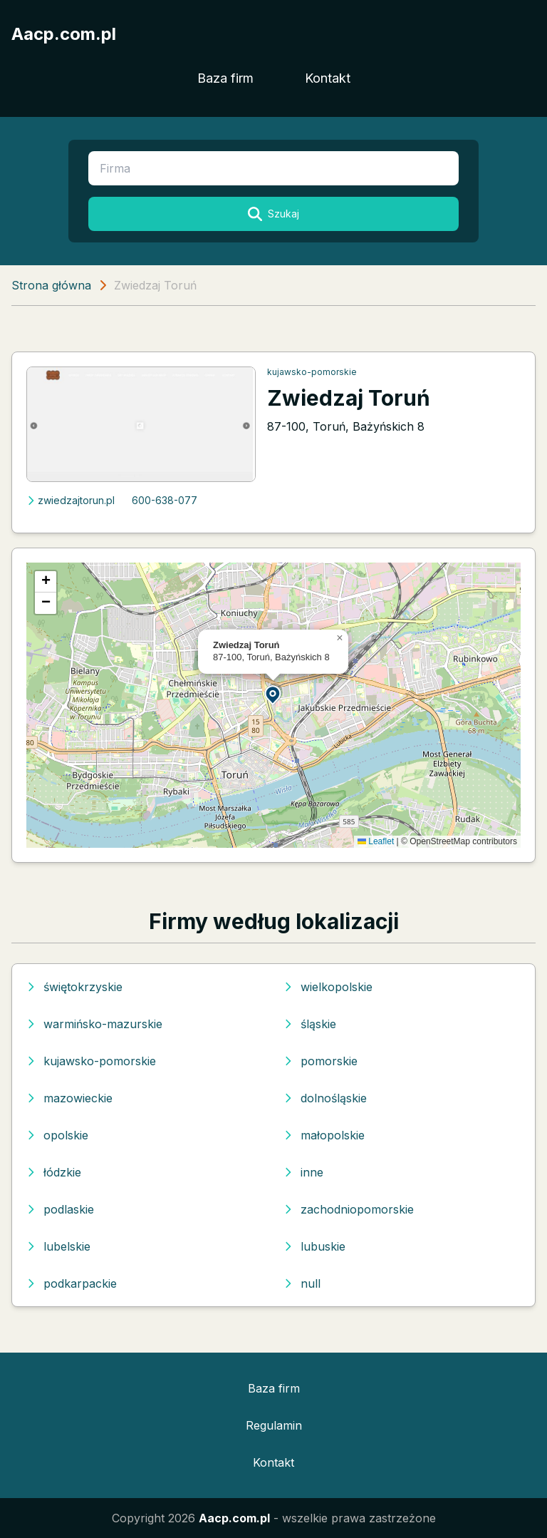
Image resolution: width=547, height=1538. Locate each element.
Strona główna (51, 285)
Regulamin (274, 1425)
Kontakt (327, 78)
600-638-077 (164, 500)
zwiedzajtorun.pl (70, 500)
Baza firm (225, 78)
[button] (273, 694)
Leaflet (376, 841)
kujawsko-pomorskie (312, 371)
